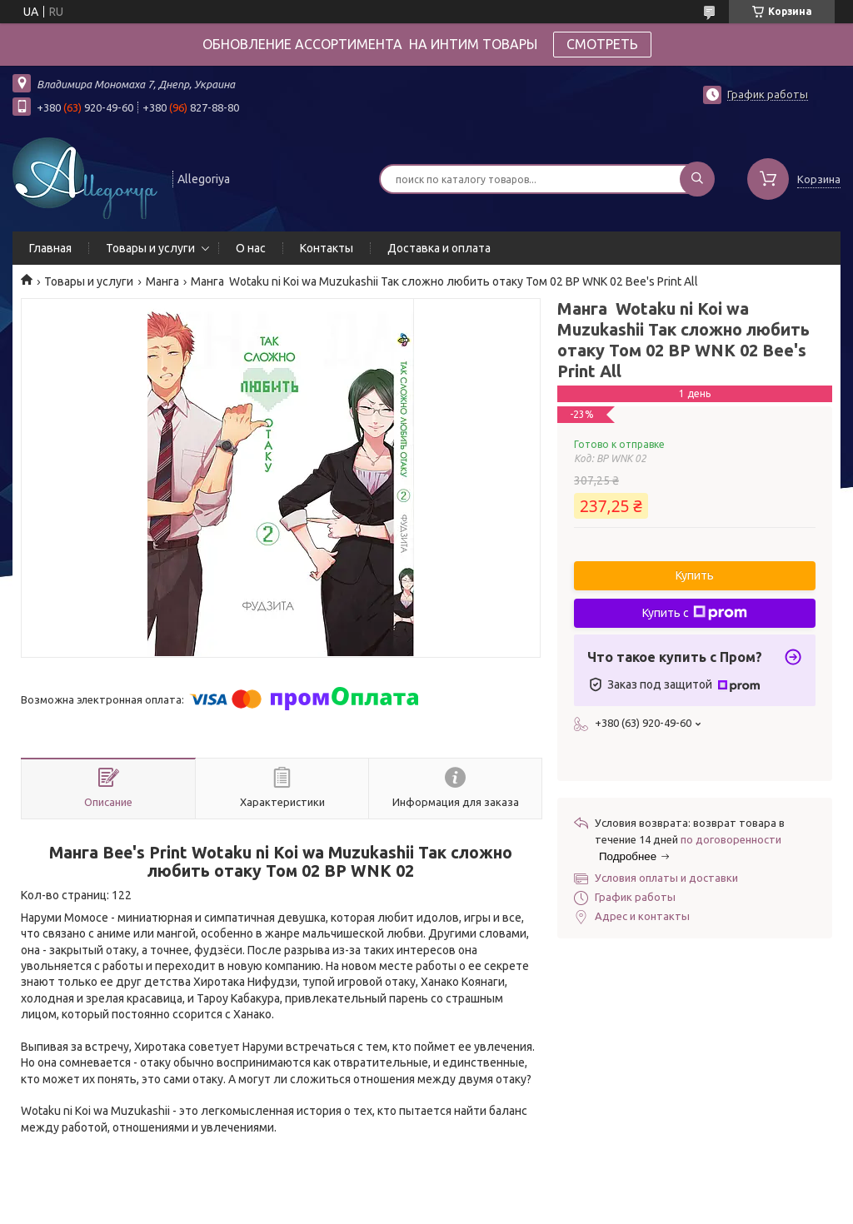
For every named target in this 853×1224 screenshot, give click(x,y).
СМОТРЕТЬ (602, 44)
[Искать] (697, 179)
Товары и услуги (150, 248)
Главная (50, 248)
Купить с (694, 612)
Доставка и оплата (439, 248)
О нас (251, 248)
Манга (162, 281)
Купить (695, 575)
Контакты (326, 248)
